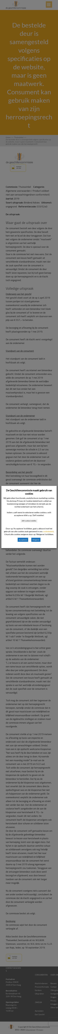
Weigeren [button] (35, 540)
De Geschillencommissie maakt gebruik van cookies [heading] (29, 492)
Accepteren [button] (23, 540)
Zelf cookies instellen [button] (29, 521)
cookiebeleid (48, 531)
